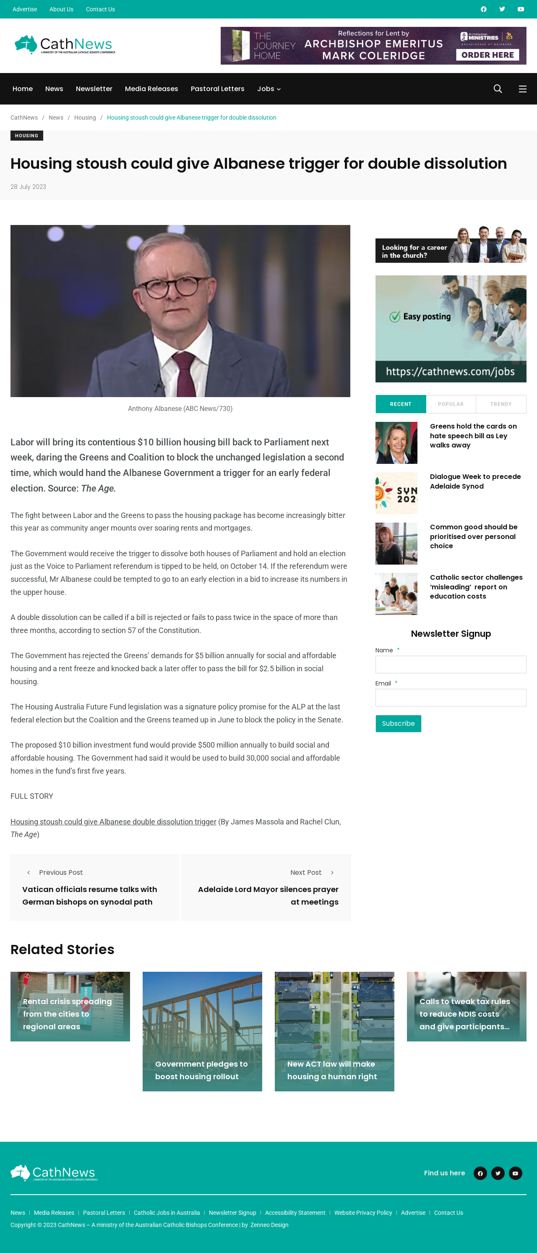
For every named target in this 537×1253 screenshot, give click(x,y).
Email (386, 683)
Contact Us (100, 9)
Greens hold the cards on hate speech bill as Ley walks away (473, 435)
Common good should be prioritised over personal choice (474, 536)
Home (23, 89)
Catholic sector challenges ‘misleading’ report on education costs (476, 587)
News (54, 89)
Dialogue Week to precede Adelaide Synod (475, 481)
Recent (401, 404)
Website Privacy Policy (363, 1212)
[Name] (451, 664)
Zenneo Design (269, 1225)
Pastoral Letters (218, 89)
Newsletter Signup (232, 1212)
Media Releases (151, 89)
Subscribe (398, 723)
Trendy (501, 404)
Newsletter (94, 89)
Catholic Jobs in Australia (167, 1212)
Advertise (25, 9)
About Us (61, 9)
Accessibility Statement (295, 1212)
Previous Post (52, 872)
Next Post (314, 872)
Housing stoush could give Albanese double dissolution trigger (113, 821)
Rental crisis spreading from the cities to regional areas (67, 1014)
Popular (451, 404)
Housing (27, 136)
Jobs (265, 89)
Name (387, 650)
